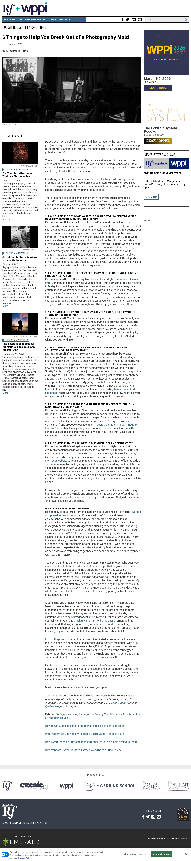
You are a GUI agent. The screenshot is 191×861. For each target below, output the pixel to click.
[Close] (186, 854)
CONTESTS (64, 19)
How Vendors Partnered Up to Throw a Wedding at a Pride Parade (83, 749)
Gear (53, 19)
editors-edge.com (121, 702)
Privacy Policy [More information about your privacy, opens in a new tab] (24, 858)
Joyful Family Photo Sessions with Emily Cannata (19, 258)
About (5, 823)
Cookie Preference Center (134, 854)
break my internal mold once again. (94, 620)
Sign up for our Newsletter (163, 173)
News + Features (13, 19)
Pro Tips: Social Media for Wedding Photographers (17, 174)
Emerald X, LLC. (162, 839)
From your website (56, 460)
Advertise (42, 823)
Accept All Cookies (162, 854)
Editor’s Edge (52, 639)
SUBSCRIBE (78, 19)
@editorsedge (53, 706)
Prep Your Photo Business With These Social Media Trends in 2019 (84, 733)
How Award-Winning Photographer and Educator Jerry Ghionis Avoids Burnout (91, 741)
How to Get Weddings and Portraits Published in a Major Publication (85, 725)
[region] (95, 854)
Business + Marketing (24, 27)
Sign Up (151, 197)
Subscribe (28, 823)
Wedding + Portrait (36, 19)
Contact (16, 823)
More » (148, 220)
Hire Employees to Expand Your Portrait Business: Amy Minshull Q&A (18, 346)
